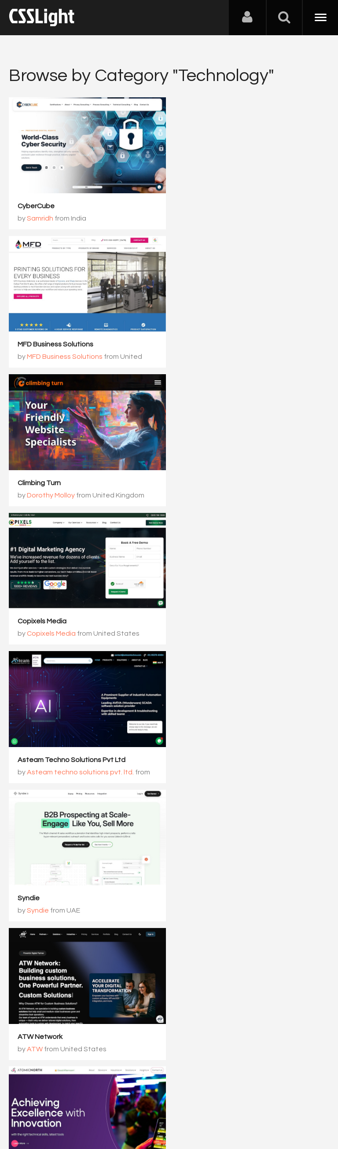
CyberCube (36, 206)
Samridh (40, 218)
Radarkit (31, 898)
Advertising (110, 1105)
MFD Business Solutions (219, 206)
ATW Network (40, 621)
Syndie (192, 482)
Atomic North (202, 621)
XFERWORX (36, 759)
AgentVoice (200, 898)
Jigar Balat (207, 771)
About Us (26, 1105)
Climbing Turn (39, 344)
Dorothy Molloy (51, 356)
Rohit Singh (208, 633)
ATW (35, 633)
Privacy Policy (156, 1105)
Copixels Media (205, 344)
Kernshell (195, 759)
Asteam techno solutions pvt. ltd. (80, 495)
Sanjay (38, 910)
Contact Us (65, 1105)
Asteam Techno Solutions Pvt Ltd (71, 482)
